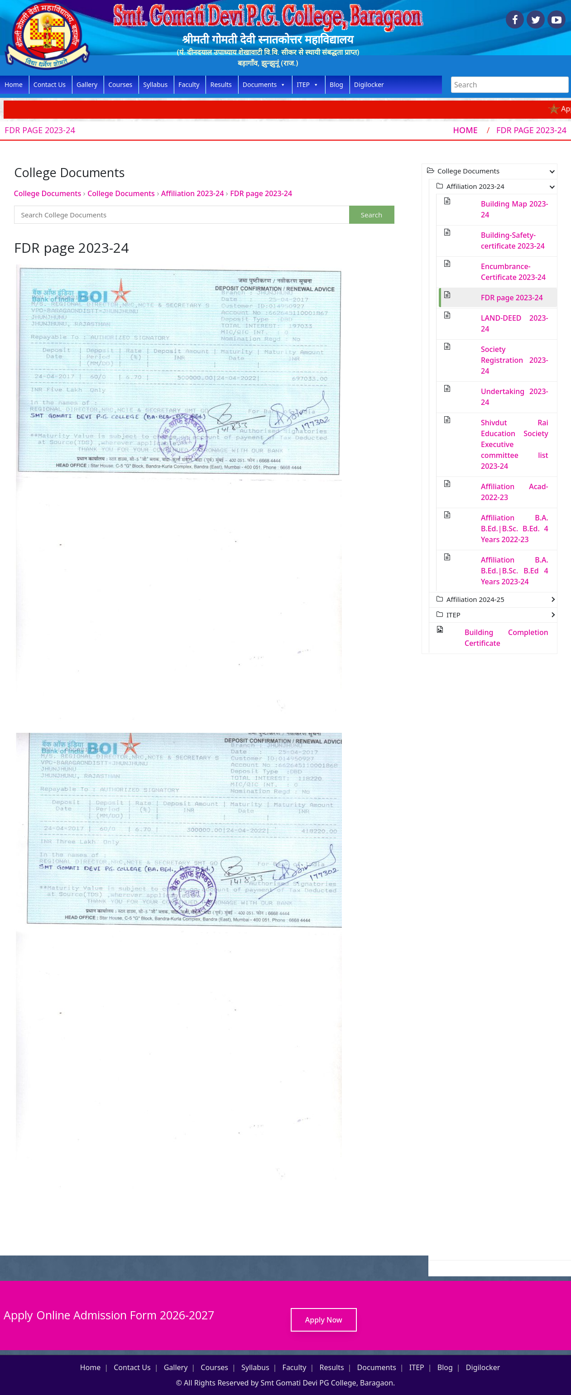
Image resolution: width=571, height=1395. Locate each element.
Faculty (188, 84)
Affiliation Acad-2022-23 (514, 491)
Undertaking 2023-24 (514, 396)
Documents (264, 85)
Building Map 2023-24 (514, 209)
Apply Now (323, 1320)
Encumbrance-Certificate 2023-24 (513, 271)
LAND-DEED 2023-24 (514, 323)
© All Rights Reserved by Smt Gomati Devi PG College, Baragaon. (285, 1383)
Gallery (87, 84)
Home (14, 84)
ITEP (308, 85)
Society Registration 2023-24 (514, 360)
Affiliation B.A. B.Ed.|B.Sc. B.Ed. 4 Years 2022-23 (514, 528)
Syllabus (155, 84)
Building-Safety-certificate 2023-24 (513, 240)
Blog (336, 84)
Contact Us (50, 84)
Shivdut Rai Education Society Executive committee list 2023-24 (514, 444)
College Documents (48, 193)
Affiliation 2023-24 (192, 193)
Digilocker (369, 84)
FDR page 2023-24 (261, 193)
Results (220, 84)
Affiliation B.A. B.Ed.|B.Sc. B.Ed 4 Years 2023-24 (514, 571)
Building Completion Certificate (506, 637)
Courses (120, 84)
